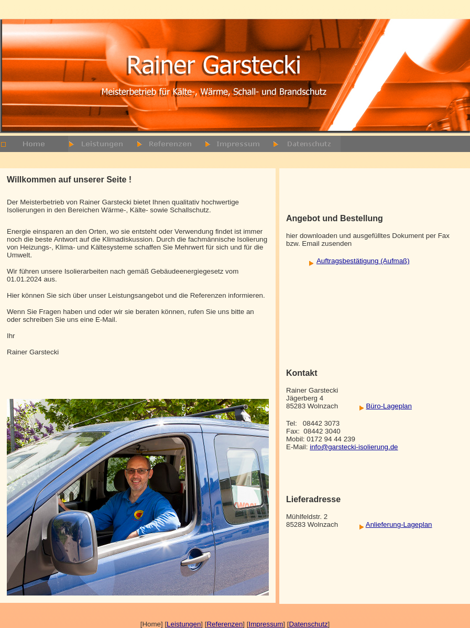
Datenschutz (308, 624)
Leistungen (184, 624)
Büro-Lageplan (388, 406)
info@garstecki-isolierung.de (354, 447)
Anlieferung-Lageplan (399, 524)
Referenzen (224, 624)
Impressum (265, 624)
